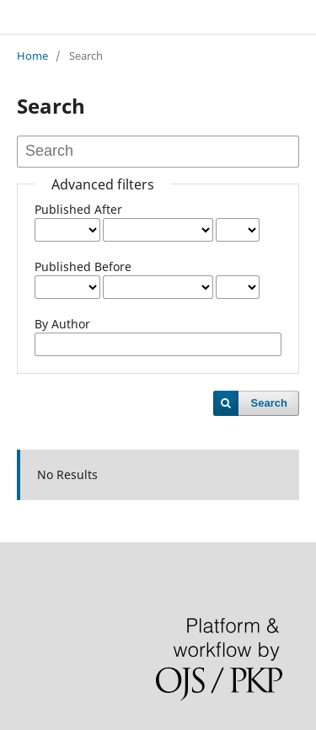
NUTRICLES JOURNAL (99, 16)
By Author (62, 324)
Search (269, 403)
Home (32, 55)
